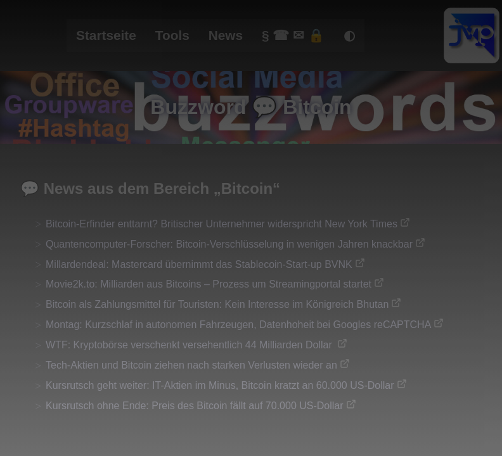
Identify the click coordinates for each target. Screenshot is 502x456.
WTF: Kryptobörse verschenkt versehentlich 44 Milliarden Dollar (190, 344)
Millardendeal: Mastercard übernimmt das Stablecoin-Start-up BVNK (199, 264)
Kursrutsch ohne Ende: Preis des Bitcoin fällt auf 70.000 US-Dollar (195, 405)
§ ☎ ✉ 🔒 (293, 35)
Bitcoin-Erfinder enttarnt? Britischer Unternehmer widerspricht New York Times (221, 223)
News (226, 35)
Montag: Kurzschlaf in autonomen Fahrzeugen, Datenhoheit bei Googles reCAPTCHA (238, 324)
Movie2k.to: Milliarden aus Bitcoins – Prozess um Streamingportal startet (208, 284)
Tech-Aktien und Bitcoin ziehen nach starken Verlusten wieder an (191, 365)
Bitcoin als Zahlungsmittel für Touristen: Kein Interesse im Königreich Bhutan (217, 304)
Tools (172, 35)
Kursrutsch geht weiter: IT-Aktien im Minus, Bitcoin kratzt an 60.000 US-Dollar (220, 385)
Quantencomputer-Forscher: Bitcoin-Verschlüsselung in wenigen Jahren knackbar (229, 244)
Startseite (106, 35)
